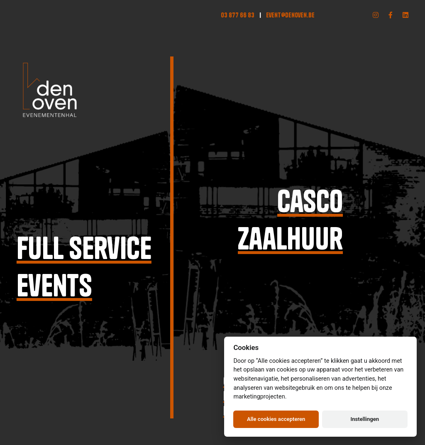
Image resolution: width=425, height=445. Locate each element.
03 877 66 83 (237, 15)
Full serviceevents (83, 266)
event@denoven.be (290, 15)
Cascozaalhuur (291, 219)
